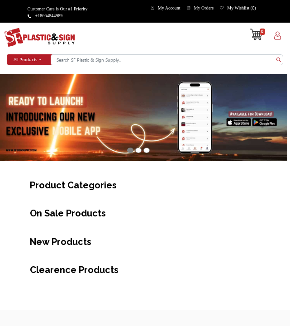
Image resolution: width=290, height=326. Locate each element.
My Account (169, 7)
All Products (27, 59)
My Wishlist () (241, 7)
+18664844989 (49, 15)
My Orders (204, 7)
